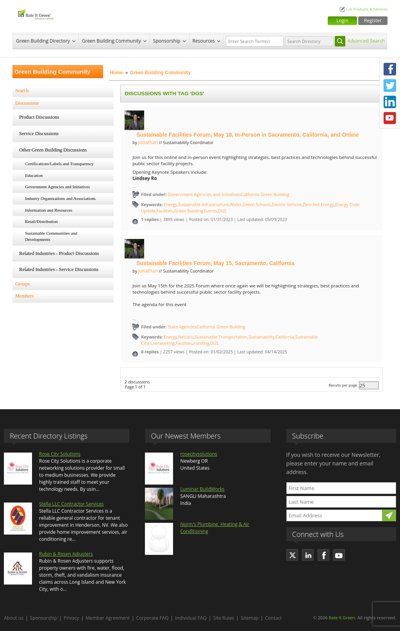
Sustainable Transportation (221, 337)
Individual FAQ (191, 618)
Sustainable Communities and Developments (51, 236)
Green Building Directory (43, 40)
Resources (204, 40)
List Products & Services (367, 9)
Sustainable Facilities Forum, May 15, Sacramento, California (215, 263)
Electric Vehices (287, 204)
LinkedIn (390, 102)
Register (373, 20)
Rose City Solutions (59, 454)
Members (24, 296)
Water (235, 204)
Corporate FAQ (152, 618)
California (284, 337)
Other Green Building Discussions (53, 150)
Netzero (186, 337)
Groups (22, 284)
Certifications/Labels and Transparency (59, 163)
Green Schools (257, 204)
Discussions (27, 103)
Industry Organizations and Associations (60, 198)
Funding (201, 343)
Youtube (390, 118)
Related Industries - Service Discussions (58, 269)
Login (342, 20)
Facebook (390, 69)
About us (13, 618)
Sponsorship (166, 40)
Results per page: (343, 385)
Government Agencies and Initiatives (57, 186)
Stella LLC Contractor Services (71, 504)
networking (164, 343)
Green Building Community (111, 40)
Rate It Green (342, 617)
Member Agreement (108, 618)
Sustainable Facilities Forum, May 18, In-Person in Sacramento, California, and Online (247, 135)
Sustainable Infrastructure (203, 204)
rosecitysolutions (198, 454)
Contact (273, 618)
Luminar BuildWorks (202, 489)
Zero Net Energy (318, 204)
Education (34, 175)
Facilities (165, 211)
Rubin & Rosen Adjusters (66, 554)
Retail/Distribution (41, 221)
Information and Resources (48, 210)
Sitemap (250, 618)
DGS (222, 211)
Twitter (390, 85)
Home (116, 72)
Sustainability (261, 337)
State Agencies (182, 327)
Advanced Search (366, 40)
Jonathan (148, 142)
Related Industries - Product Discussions (59, 253)
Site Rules (223, 618)
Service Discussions (39, 133)
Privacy (71, 618)
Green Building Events (195, 211)
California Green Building (265, 194)
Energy (170, 204)
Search (22, 90)
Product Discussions (39, 117)
